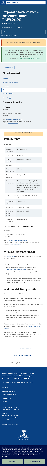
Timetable (9, 99)
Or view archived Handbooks (9, 35)
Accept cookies (12, 461)
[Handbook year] (23, 32)
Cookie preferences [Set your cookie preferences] (34, 461)
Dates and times (7, 90)
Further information (8, 93)
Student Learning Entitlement (16, 270)
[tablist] (26, 2)
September (7, 144)
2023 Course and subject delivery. (30, 59)
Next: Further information (22, 356)
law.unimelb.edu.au (13, 123)
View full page (8, 67)
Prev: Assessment (25, 348)
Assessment (6, 86)
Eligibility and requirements (10, 82)
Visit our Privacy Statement (26, 455)
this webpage (11, 256)
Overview (5, 78)
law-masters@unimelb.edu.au (14, 119)
